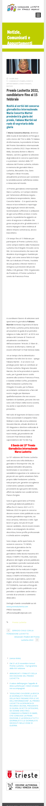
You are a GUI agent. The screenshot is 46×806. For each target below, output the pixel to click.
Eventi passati (25, 84)
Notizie (10, 86)
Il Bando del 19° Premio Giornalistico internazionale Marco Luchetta (23, 449)
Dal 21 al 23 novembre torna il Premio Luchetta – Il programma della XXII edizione (23, 665)
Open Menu (38, 15)
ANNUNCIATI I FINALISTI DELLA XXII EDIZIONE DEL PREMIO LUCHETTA (23, 675)
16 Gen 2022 (13, 79)
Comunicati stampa (17, 81)
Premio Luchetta (19, 622)
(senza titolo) (15, 658)
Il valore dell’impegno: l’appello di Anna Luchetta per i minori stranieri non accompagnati (24, 685)
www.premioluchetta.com (17, 606)
